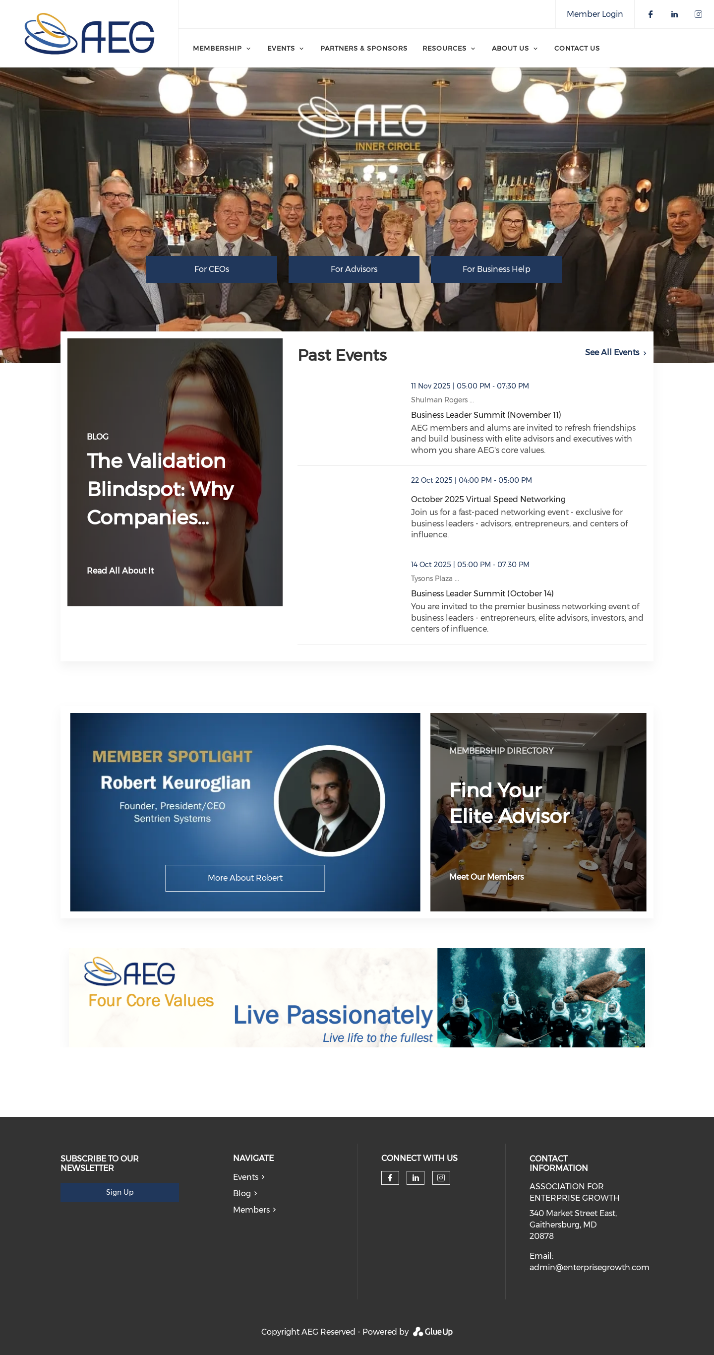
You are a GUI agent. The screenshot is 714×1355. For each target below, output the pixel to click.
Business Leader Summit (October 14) (482, 593)
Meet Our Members (486, 877)
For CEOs (211, 269)
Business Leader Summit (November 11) (486, 415)
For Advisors (354, 269)
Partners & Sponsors (364, 48)
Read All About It (120, 571)
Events (245, 1177)
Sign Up (119, 1192)
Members (251, 1210)
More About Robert (245, 878)
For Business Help (497, 269)
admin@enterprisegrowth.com (590, 1267)
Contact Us (577, 48)
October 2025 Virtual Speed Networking (488, 499)
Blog (242, 1193)
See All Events (612, 352)
